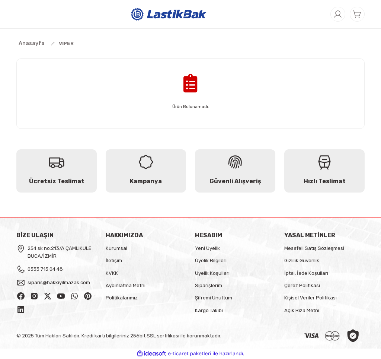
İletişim (114, 260)
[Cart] (357, 14)
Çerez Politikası (302, 285)
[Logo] (169, 13)
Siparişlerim (208, 285)
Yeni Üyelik (207, 248)
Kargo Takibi (209, 310)
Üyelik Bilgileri (211, 260)
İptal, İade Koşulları (306, 273)
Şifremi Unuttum (213, 298)
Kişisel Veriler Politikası (310, 298)
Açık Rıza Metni (301, 310)
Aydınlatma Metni (125, 285)
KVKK (112, 273)
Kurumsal (116, 248)
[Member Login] (337, 14)
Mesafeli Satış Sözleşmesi (314, 248)
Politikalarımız (122, 298)
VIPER (66, 43)
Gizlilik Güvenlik (301, 260)
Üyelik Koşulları (212, 273)
